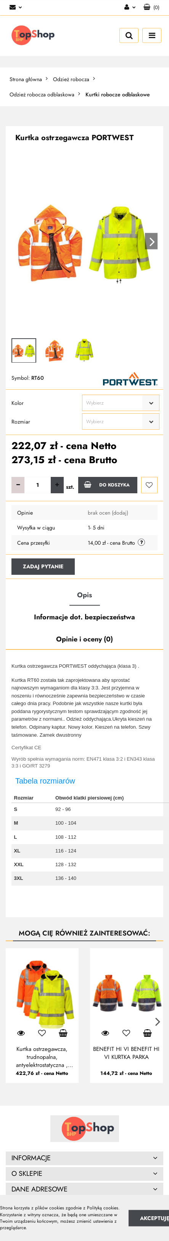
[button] (151, 7)
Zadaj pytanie (43, 566)
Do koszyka (107, 484)
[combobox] (120, 403)
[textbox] (114, 403)
